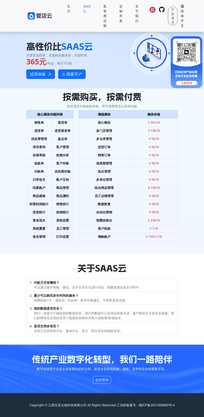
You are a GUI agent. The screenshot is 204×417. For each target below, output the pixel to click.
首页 (68, 8)
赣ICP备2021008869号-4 (157, 405)
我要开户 (72, 74)
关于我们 (136, 13)
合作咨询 (102, 380)
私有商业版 (105, 16)
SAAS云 (87, 8)
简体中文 (182, 16)
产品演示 (172, 16)
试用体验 (41, 74)
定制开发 (121, 13)
